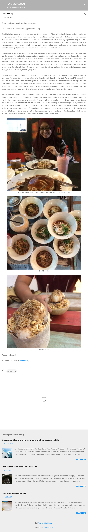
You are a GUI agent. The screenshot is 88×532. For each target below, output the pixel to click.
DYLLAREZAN (16, 3)
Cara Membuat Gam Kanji (14, 493)
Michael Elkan (49, 527)
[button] (84, 14)
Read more (81, 460)
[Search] (84, 4)
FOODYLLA (11, 371)
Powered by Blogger (44, 523)
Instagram (24, 360)
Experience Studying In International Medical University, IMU (30, 440)
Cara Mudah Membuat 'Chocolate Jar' (19, 467)
